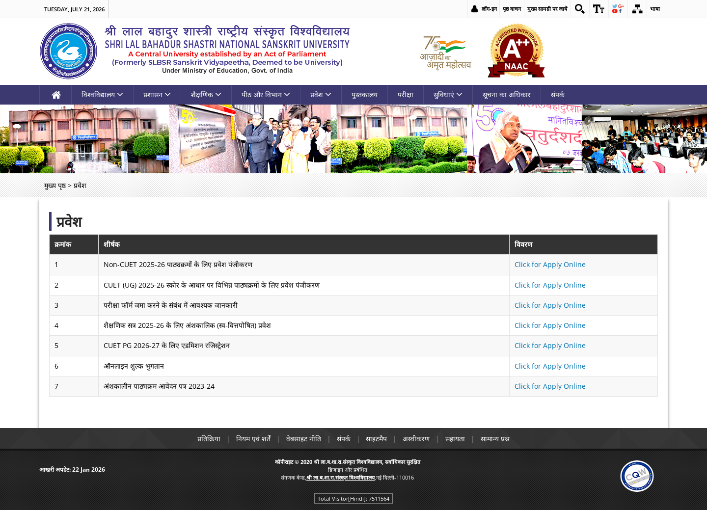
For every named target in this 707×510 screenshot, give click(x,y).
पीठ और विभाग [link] (266, 94)
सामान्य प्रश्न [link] (495, 438)
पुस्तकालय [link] (365, 94)
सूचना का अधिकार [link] (507, 94)
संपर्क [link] (558, 94)
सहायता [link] (455, 438)
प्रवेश (69, 221)
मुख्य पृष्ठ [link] (55, 185)
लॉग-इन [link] (489, 8)
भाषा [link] (655, 8)
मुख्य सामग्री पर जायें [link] (547, 8)
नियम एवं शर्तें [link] (253, 438)
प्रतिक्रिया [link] (208, 438)
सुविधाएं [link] (448, 94)
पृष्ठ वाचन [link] (512, 8)
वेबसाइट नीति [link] (303, 438)
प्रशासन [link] (157, 94)
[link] (580, 9)
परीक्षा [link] (405, 94)
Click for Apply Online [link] (550, 264)
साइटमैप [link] (376, 438)
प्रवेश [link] (320, 94)
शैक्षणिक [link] (206, 94)
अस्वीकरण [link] (416, 438)
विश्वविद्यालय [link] (102, 94)
